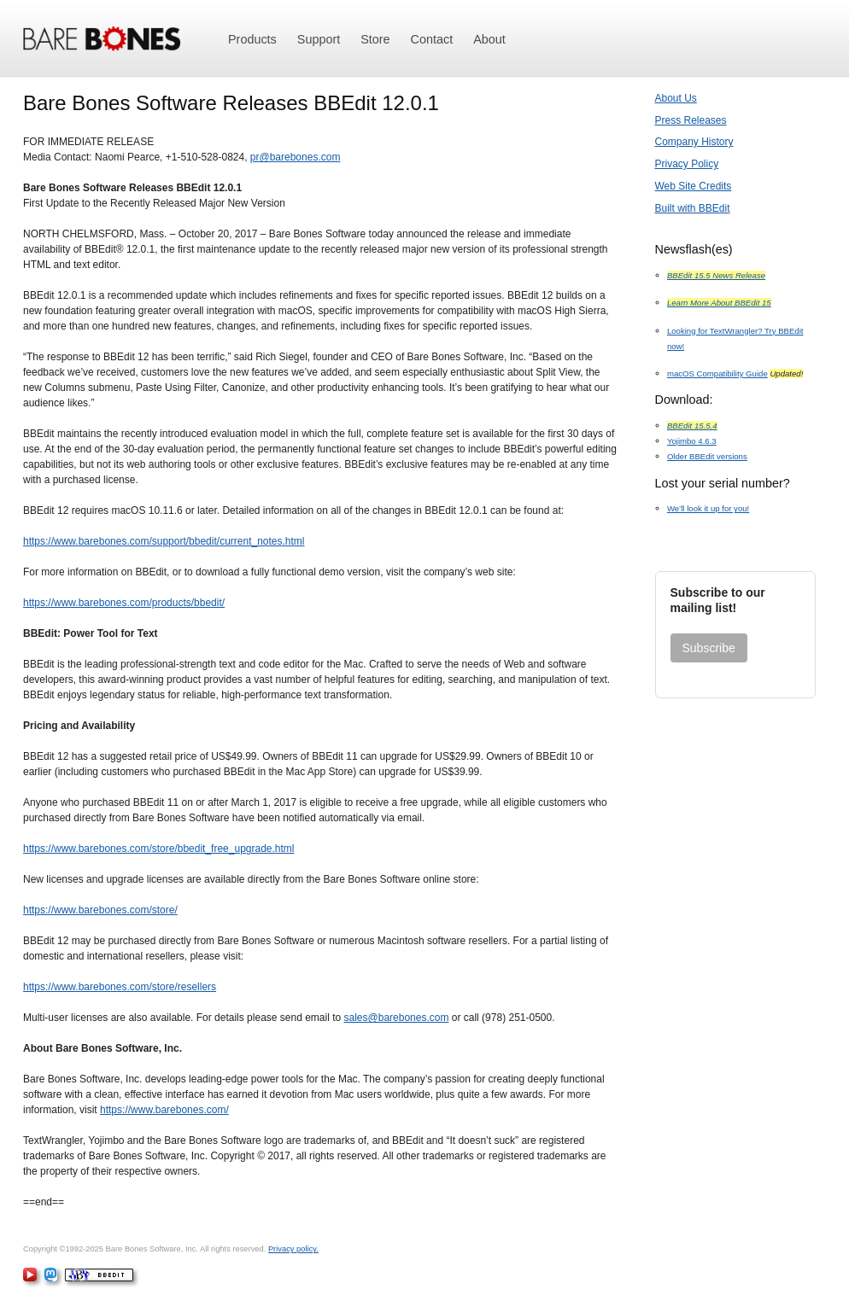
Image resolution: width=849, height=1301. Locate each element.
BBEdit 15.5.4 (692, 425)
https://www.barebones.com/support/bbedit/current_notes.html (164, 541)
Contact (432, 39)
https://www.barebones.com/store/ (100, 910)
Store (374, 39)
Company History (694, 142)
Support (318, 39)
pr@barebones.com (295, 157)
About (489, 39)
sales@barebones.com (396, 1018)
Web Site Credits (693, 186)
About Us (676, 98)
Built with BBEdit (692, 208)
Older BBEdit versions (707, 456)
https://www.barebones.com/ (164, 1110)
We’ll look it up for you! (708, 508)
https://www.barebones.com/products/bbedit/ (124, 603)
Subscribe (708, 648)
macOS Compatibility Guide (717, 373)
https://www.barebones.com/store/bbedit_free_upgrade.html (159, 849)
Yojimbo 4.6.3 (692, 441)
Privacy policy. (293, 1249)
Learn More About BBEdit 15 (719, 302)
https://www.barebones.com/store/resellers (119, 987)
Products (252, 39)
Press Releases (691, 120)
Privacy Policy (687, 164)
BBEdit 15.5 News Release (716, 275)
